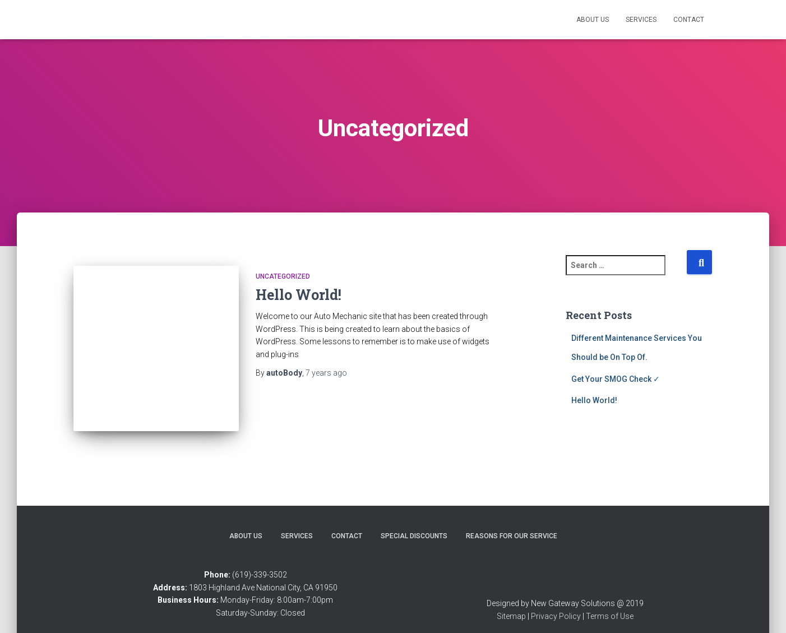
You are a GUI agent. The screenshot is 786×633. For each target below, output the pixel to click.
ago (326, 372)
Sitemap (511, 601)
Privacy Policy (556, 601)
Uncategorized (283, 276)
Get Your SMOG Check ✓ (615, 379)
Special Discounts (414, 521)
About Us (592, 20)
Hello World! (298, 294)
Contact (688, 20)
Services (641, 20)
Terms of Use (610, 601)
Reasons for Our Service (511, 521)
